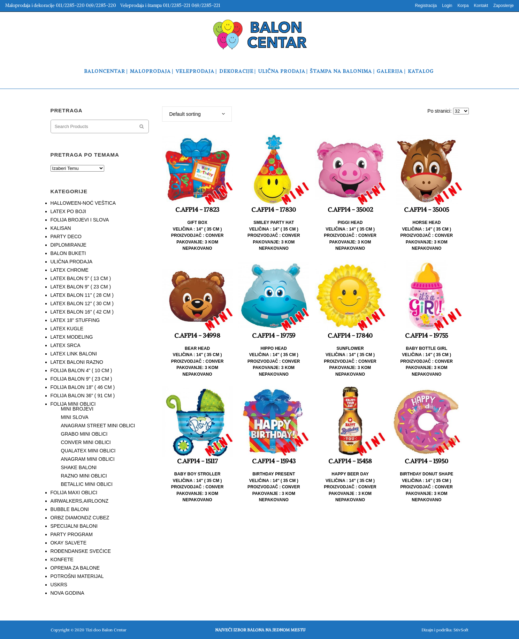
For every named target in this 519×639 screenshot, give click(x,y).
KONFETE (62, 559)
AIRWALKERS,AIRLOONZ (79, 501)
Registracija (426, 5)
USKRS (59, 584)
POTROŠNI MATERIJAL (77, 576)
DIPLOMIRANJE (68, 245)
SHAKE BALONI (79, 467)
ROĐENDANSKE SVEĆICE (81, 551)
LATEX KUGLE (67, 328)
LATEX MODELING (72, 337)
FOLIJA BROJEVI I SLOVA (80, 220)
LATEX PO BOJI (68, 211)
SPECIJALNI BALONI (74, 526)
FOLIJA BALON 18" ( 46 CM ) (83, 387)
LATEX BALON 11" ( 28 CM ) (82, 295)
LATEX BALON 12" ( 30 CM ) (82, 303)
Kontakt (481, 5)
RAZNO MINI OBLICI (84, 476)
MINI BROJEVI (77, 409)
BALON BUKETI (68, 253)
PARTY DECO (66, 236)
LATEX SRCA (66, 345)
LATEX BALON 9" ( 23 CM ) (81, 287)
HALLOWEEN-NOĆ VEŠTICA (83, 203)
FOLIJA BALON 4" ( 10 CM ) (81, 370)
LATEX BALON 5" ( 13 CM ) (81, 278)
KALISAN (61, 228)
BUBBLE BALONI (70, 509)
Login (447, 5)
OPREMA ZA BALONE (75, 568)
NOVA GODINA (67, 593)
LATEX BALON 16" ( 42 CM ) (82, 312)
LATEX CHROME (70, 270)
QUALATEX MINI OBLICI (88, 450)
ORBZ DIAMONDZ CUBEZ (80, 517)
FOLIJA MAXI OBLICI (74, 492)
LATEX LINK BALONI (74, 353)
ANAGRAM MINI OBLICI (88, 459)
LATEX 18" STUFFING (75, 320)
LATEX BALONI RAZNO (77, 362)
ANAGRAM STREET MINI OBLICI (98, 425)
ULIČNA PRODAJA (72, 261)
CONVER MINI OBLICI (86, 442)
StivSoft (460, 629)
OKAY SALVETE (69, 543)
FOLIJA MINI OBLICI (73, 404)
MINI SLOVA (75, 417)
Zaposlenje (503, 5)
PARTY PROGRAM (72, 534)
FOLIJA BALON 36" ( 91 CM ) (83, 395)
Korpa (463, 5)
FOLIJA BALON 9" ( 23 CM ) (81, 379)
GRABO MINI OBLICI (84, 434)
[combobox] (197, 114)
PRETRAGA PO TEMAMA (85, 155)
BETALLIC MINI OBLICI (87, 484)
